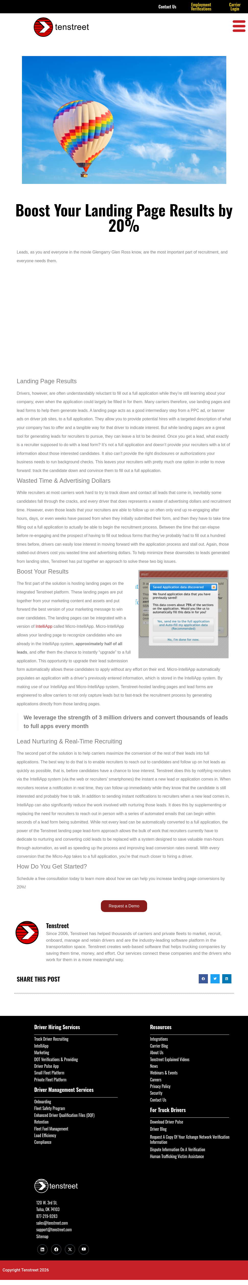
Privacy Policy (160, 1086)
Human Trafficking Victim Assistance (177, 1156)
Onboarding (42, 1102)
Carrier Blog (159, 1046)
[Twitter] (70, 1249)
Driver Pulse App (46, 1066)
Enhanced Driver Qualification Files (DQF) (64, 1115)
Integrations (159, 1039)
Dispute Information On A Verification (177, 1149)
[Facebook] (56, 1249)
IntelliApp (44, 626)
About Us (156, 1052)
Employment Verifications (201, 7)
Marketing (41, 1052)
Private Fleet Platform (50, 1080)
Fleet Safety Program (49, 1108)
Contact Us (167, 7)
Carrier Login (235, 7)
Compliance (42, 1142)
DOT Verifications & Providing (56, 1059)
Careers (155, 1080)
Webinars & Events (164, 1073)
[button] (203, 978)
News (154, 1066)
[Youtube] (84, 1249)
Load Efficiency (45, 1135)
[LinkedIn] (42, 1249)
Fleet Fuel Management (51, 1129)
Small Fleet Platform (49, 1073)
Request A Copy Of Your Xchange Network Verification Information (190, 1139)
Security (156, 1093)
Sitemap (42, 1236)
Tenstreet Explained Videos (170, 1059)
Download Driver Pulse (166, 1122)
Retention (41, 1122)
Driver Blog (158, 1129)
